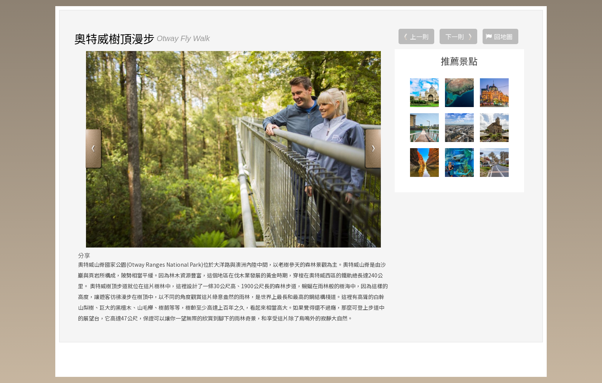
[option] (233, 149)
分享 (84, 255)
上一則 (419, 36)
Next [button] (372, 150)
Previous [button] (94, 150)
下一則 (454, 36)
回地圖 (503, 36)
